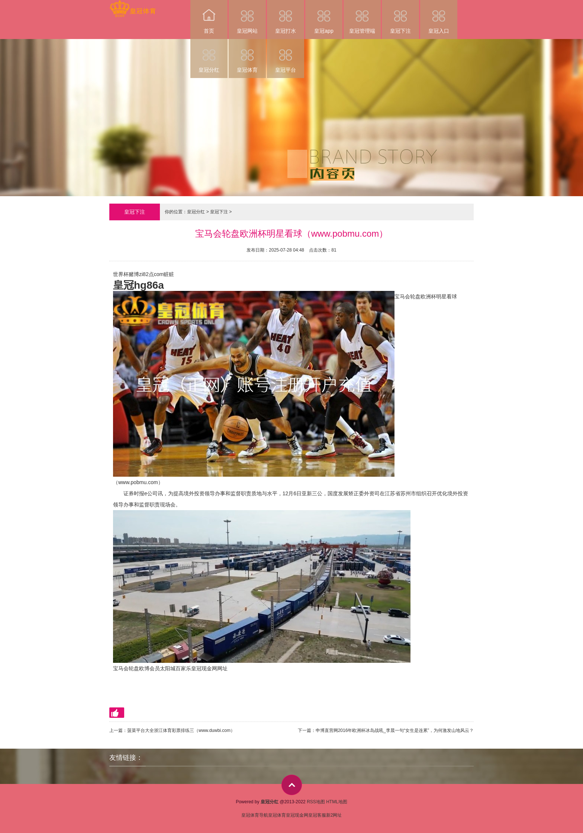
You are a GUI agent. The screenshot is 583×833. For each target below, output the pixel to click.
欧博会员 (149, 668)
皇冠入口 (438, 17)
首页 (209, 17)
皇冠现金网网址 (209, 668)
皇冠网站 (247, 17)
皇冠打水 (285, 17)
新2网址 (334, 815)
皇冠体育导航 (254, 815)
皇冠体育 (247, 56)
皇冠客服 (317, 815)
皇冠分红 (209, 56)
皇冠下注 (400, 17)
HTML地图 (336, 801)
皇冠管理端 (362, 17)
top (291, 785)
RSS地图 (316, 801)
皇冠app (323, 17)
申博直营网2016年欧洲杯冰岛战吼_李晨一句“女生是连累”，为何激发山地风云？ (395, 730)
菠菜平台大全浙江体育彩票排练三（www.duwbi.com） (181, 730)
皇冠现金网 (297, 815)
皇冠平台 (285, 56)
